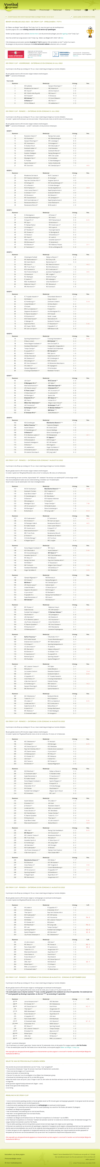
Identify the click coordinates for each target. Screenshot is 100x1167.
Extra (67, 10)
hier (62, 38)
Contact (77, 10)
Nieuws (32, 10)
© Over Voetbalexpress (13, 1163)
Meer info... (30, 57)
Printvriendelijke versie (13, 1159)
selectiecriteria (34, 34)
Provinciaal (44, 10)
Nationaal (57, 10)
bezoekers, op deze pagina (14, 1154)
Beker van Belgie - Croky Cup (70, 1047)
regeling (64, 34)
